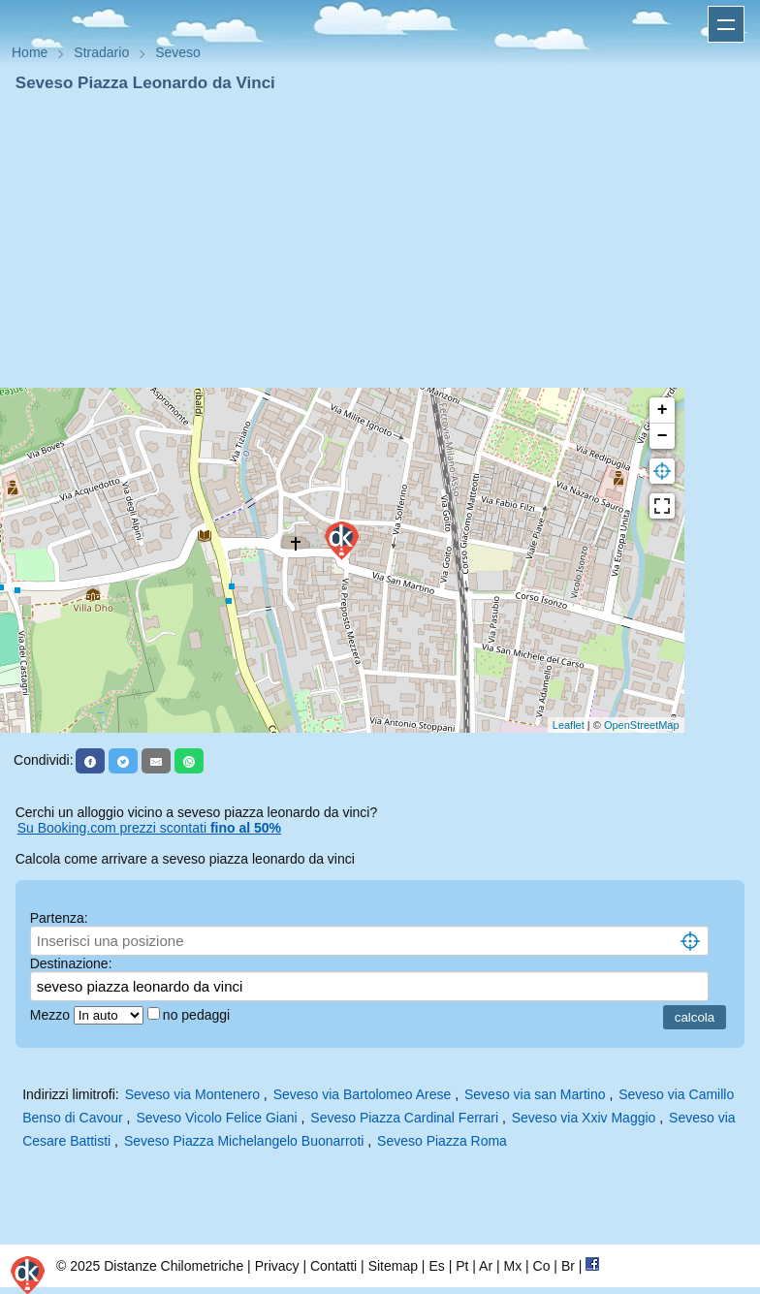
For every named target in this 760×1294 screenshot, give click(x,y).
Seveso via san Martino (535, 1094)
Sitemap (393, 1266)
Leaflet (569, 725)
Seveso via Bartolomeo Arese (362, 1094)
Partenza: (59, 918)
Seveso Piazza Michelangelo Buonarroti (244, 1141)
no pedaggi (198, 1015)
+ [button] (662, 410)
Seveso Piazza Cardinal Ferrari (404, 1117)
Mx (512, 1266)
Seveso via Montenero (192, 1094)
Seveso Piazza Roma (442, 1141)
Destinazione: (71, 963)
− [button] (662, 436)
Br (568, 1266)
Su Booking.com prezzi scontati (149, 828)
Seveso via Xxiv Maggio (584, 1117)
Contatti (333, 1266)
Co (542, 1266)
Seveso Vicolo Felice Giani (216, 1117)
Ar (485, 1266)
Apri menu (726, 24)
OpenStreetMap (642, 725)
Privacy (277, 1266)
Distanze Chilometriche (173, 1266)
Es (436, 1266)
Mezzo (52, 1015)
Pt (462, 1266)
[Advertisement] (380, 240)
